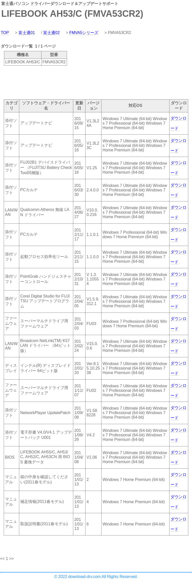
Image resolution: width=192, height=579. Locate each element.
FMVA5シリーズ (83, 33)
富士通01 (26, 33)
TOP (5, 33)
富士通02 (51, 33)
